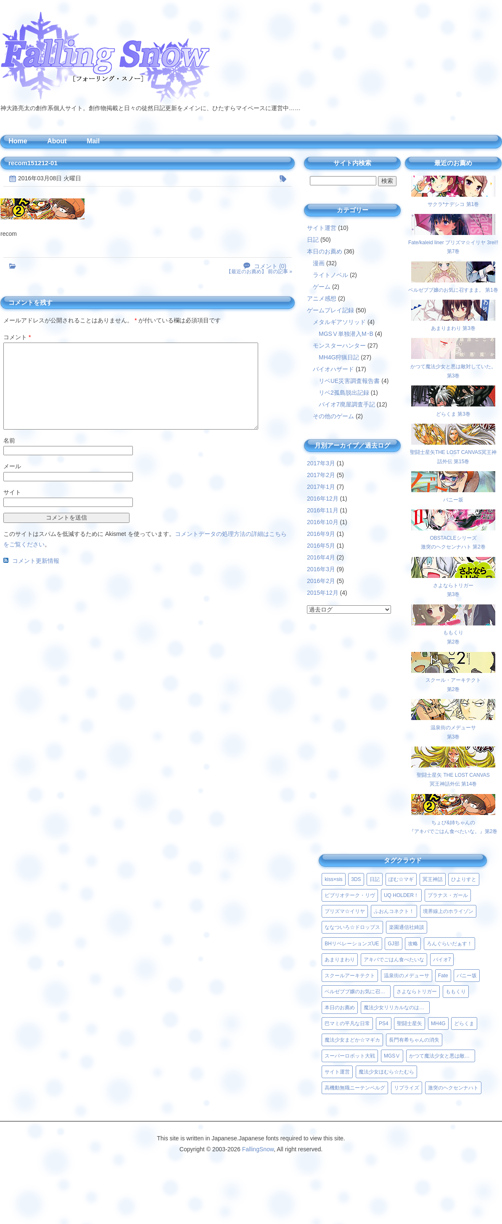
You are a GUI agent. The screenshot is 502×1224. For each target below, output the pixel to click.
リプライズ (406, 1088)
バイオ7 (442, 960)
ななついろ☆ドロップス (352, 927)
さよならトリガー (416, 991)
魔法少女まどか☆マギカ (352, 1040)
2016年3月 (321, 569)
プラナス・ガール (448, 895)
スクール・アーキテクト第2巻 (453, 680)
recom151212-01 (33, 162)
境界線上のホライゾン (448, 911)
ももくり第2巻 (453, 633)
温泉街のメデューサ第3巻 (453, 727)
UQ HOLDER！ (401, 895)
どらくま (464, 1023)
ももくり (456, 991)
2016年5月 (321, 545)
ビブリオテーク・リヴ (350, 895)
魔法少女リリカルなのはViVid (397, 1007)
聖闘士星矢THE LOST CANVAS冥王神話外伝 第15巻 (453, 452)
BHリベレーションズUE (352, 944)
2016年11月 (322, 510)
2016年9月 (321, 533)
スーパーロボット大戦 (350, 1056)
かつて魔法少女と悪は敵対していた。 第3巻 (453, 366)
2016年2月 (321, 581)
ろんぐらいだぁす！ (449, 944)
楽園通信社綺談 (406, 927)
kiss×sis (333, 879)
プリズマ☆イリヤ (345, 911)
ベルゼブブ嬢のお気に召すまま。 (358, 991)
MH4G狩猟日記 (339, 357)
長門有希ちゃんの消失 (414, 1040)
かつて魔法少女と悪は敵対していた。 (442, 1056)
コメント (17, 337)
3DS (356, 879)
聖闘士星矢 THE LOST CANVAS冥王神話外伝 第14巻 (453, 775)
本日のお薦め (324, 251)
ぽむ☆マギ (401, 879)
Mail (93, 141)
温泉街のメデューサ (406, 976)
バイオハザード (333, 369)
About (56, 141)
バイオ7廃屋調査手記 (347, 404)
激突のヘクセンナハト (453, 1088)
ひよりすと (463, 879)
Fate (443, 976)
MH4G (438, 1023)
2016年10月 (322, 522)
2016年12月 (322, 498)
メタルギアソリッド (339, 322)
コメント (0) (270, 266)
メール (12, 466)
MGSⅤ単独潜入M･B (346, 333)
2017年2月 (321, 475)
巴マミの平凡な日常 (347, 1023)
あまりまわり (340, 960)
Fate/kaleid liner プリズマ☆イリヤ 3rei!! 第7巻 (453, 242)
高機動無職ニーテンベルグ (355, 1088)
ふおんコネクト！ (394, 911)
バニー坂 (467, 976)
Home (17, 141)
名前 (9, 440)
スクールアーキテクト (350, 976)
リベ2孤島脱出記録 (344, 392)
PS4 (383, 1023)
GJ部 (393, 944)
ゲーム (321, 286)
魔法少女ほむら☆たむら (386, 1072)
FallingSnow (258, 1149)
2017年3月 (321, 463)
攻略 (413, 944)
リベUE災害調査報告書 (349, 380)
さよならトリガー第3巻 (453, 585)
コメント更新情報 (35, 560)
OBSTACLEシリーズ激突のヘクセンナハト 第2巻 (453, 538)
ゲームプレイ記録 (330, 310)
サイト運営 (321, 227)
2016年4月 (321, 557)
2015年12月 (322, 592)
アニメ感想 (321, 298)
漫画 (319, 263)
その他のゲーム (333, 416)
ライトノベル (330, 275)
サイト (12, 492)
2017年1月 (321, 486)
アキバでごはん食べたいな (394, 960)
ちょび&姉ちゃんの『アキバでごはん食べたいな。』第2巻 (453, 822)
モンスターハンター (339, 345)
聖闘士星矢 (409, 1023)
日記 (313, 239)
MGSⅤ (392, 1056)
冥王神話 (433, 879)
